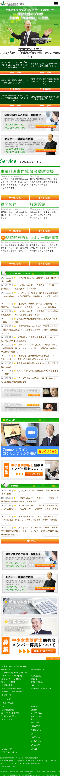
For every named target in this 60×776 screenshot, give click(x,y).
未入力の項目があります (36, 730)
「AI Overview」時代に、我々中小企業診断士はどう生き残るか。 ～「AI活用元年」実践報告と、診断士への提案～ (29, 296)
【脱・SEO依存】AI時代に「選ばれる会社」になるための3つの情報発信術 (29, 380)
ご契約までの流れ (9, 716)
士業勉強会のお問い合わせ (41, 688)
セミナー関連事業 (9, 682)
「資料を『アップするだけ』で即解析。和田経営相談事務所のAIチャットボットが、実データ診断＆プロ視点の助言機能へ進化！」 (29, 348)
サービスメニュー (37, 713)
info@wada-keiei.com (33, 764)
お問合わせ (35, 722)
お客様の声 (35, 685)
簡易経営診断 (36, 676)
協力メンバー (36, 719)
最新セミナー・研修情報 (11, 679)
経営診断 (34, 679)
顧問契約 (34, 710)
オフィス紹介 (7, 719)
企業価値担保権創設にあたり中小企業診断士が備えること (29, 365)
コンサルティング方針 (10, 713)
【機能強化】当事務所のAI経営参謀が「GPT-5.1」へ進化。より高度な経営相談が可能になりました (28, 357)
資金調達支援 (7, 685)
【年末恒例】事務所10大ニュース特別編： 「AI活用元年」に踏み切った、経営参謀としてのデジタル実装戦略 (29, 305)
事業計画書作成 (37, 682)
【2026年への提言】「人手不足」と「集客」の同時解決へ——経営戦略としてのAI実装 (29, 287)
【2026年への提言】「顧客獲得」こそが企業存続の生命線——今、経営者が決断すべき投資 (29, 313)
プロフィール (36, 716)
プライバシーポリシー (10, 752)
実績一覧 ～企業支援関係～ (13, 691)
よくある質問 (7, 749)
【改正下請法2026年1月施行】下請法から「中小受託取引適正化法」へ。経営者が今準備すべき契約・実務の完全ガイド (29, 329)
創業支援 (34, 706)
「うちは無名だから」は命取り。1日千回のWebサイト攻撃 (30, 279)
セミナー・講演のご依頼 (11, 688)
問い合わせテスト (37, 669)
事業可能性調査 (8, 710)
